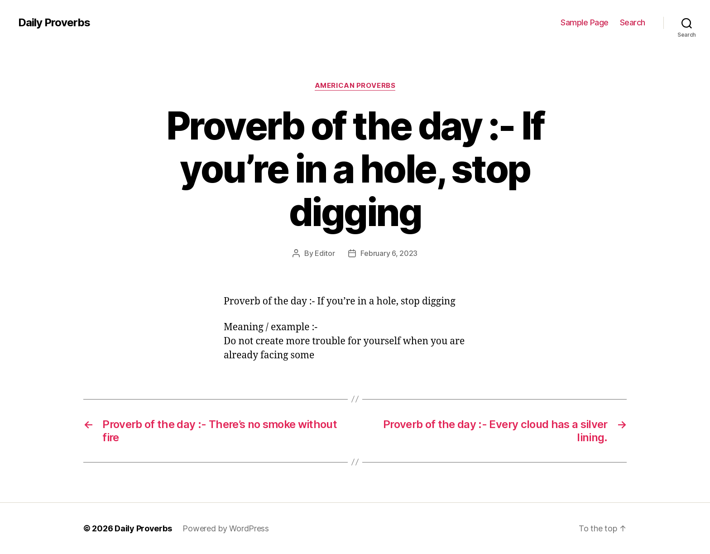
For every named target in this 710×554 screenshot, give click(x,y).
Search (632, 22)
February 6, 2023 (388, 253)
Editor (325, 253)
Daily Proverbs (54, 22)
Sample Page (585, 22)
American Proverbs (355, 86)
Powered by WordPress (225, 528)
